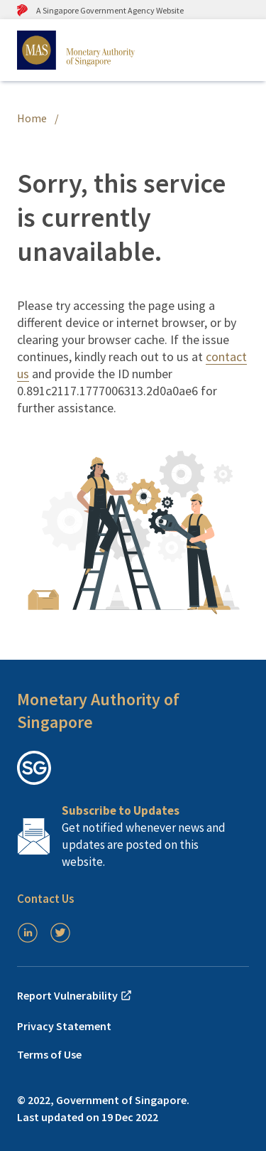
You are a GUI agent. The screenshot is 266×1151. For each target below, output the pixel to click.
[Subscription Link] (133, 836)
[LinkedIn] (27, 932)
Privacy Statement (64, 1026)
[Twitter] (60, 932)
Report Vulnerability (75, 995)
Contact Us (45, 898)
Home (32, 118)
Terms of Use (49, 1054)
